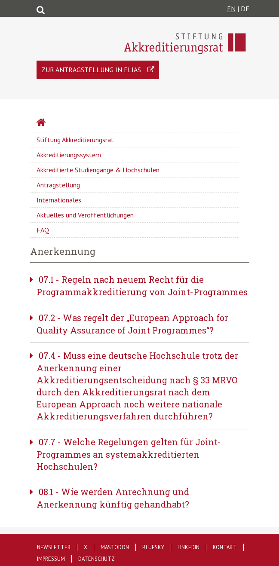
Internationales (59, 200)
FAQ (43, 230)
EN (231, 8)
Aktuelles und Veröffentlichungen (85, 215)
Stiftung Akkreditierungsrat (75, 139)
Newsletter (54, 547)
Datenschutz (96, 559)
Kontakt (225, 547)
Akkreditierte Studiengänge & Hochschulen (98, 169)
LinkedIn (188, 547)
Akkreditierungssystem (69, 154)
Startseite (63, 123)
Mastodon (115, 547)
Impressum (51, 559)
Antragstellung (58, 185)
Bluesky (153, 547)
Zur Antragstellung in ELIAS (91, 69)
